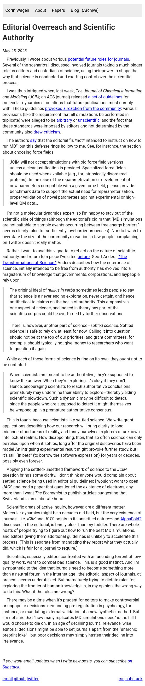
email (8, 678)
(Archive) (90, 10)
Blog (75, 10)
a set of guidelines (105, 96)
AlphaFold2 (131, 518)
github (20, 678)
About (40, 10)
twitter (33, 678)
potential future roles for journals (98, 59)
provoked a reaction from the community (83, 108)
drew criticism (46, 132)
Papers (58, 10)
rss (121, 678)
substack (133, 678)
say (33, 140)
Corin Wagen (17, 10)
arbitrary (64, 120)
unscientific (89, 120)
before (84, 256)
